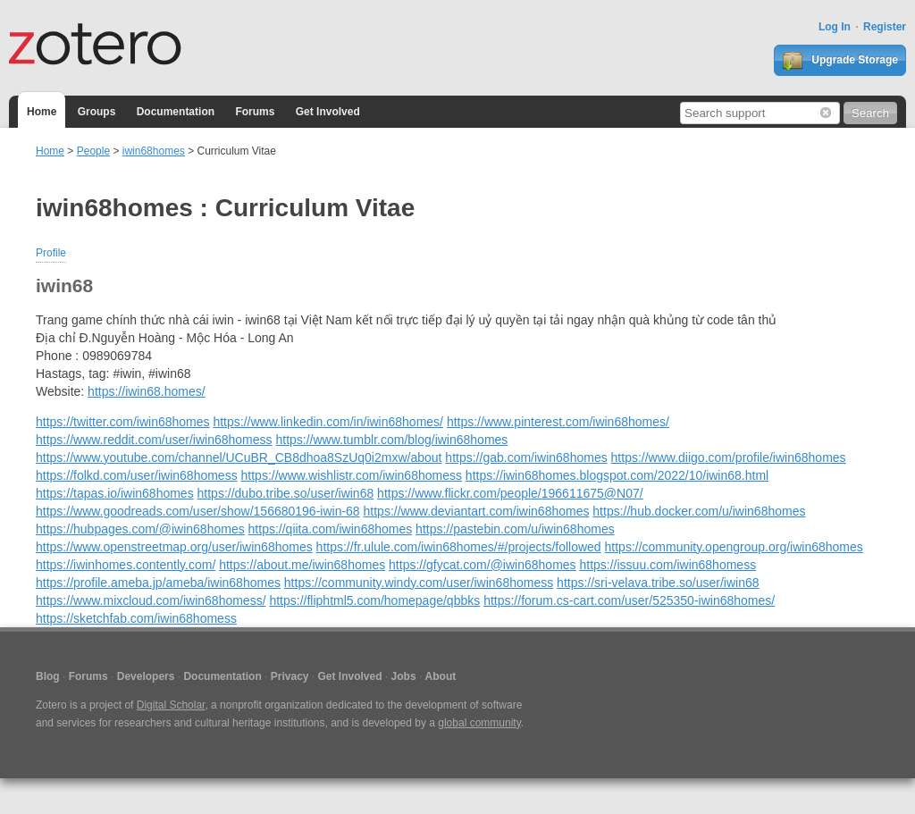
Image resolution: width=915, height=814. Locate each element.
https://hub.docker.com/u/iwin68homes (698, 511)
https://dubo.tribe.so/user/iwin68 (285, 493)
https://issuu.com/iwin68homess (667, 565)
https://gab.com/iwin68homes (526, 457)
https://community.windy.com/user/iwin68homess (418, 582)
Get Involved (328, 111)
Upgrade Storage (840, 60)
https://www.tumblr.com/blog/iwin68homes (391, 439)
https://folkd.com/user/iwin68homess (137, 475)
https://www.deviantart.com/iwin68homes (477, 511)
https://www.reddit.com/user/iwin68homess (154, 439)
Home (41, 111)
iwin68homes (153, 151)
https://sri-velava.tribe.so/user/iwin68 (658, 582)
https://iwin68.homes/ (147, 391)
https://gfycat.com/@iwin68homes (482, 565)
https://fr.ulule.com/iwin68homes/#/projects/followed (458, 547)
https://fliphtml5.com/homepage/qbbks (374, 600)
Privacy (290, 676)
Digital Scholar (171, 705)
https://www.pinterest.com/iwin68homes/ (558, 422)
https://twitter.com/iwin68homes (123, 422)
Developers (146, 676)
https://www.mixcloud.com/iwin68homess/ (151, 600)
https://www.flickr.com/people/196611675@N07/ (510, 493)
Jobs (403, 676)
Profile (51, 253)
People (93, 151)
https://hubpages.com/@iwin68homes (140, 529)
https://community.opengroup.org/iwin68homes (734, 547)
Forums (254, 111)
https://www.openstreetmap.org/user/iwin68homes (174, 547)
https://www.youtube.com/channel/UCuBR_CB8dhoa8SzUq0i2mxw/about (238, 457)
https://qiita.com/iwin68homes (330, 529)
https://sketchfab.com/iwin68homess (136, 618)
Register (884, 27)
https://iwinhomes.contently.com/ (125, 565)
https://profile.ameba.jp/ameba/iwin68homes (158, 582)
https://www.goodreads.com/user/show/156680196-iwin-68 (198, 511)
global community (479, 723)
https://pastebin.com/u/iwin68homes (515, 529)
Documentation (175, 111)
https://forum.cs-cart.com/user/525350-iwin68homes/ (629, 600)
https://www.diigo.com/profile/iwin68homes (728, 457)
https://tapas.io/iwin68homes (115, 493)
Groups (97, 111)
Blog (48, 676)
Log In (834, 27)
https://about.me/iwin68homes (302, 565)
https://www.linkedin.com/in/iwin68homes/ (328, 422)
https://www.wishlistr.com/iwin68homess (351, 475)
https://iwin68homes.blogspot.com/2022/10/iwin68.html (617, 475)
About (441, 676)
